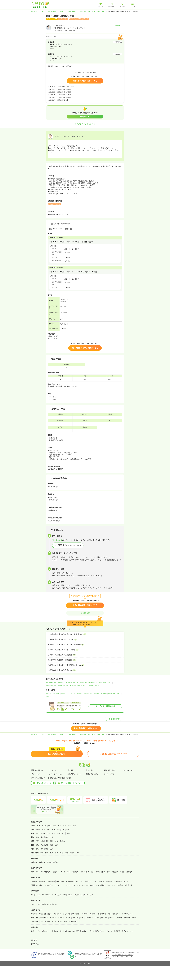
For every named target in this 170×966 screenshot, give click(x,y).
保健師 (49, 862)
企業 (131, 885)
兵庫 (47, 841)
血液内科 (85, 914)
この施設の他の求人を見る (85, 124)
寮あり (92, 931)
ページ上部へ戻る (85, 613)
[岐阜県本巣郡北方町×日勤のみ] (85, 670)
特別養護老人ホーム (114, 693)
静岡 (47, 837)
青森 (49, 825)
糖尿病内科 (102, 914)
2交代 (33, 904)
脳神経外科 (44, 918)
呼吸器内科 (57, 914)
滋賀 (51, 841)
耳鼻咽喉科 (89, 918)
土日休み (55, 931)
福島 (74, 825)
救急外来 (56, 872)
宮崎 (66, 853)
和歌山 (62, 841)
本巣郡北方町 (72, 11)
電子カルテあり (127, 931)
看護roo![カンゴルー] (37, 11)
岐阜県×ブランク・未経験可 (88, 682)
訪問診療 (115, 872)
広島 (37, 845)
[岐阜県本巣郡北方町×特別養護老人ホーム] (85, 665)
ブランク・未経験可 (76, 693)
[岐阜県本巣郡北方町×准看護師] (85, 660)
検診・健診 (95, 872)
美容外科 (34, 914)
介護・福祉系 (88, 693)
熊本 (56, 853)
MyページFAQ (109, 774)
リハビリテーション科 (48, 921)
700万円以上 (78, 895)
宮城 (59, 825)
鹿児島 (72, 853)
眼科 (82, 918)
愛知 (37, 837)
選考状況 (71, 770)
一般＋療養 (51, 881)
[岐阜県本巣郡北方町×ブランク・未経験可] (85, 644)
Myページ (52, 770)
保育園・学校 (105, 872)
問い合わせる (57, 540)
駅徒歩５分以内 (65, 931)
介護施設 (109, 881)
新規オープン (35, 931)
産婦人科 (75, 918)
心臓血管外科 (127, 914)
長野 (67, 829)
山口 (56, 845)
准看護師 (104, 693)
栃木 (63, 833)
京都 (42, 841)
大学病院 (42, 881)
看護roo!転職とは (37, 770)
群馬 (68, 833)
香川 (42, 849)
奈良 (56, 841)
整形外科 (53, 918)
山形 (69, 825)
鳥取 (47, 845)
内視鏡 (122, 872)
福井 (58, 829)
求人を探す (90, 770)
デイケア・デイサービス (66, 885)
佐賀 (46, 853)
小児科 (68, 918)
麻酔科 (134, 918)
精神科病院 (70, 881)
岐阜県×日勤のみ (94, 685)
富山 (48, 829)
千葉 (53, 833)
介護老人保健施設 (37, 885)
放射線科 (127, 918)
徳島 (37, 849)
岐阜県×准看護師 (63, 685)
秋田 (64, 825)
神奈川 (43, 833)
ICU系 (63, 872)
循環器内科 (76, 914)
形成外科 (61, 918)
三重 (51, 837)
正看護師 (96, 693)
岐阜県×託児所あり (72, 682)
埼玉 (48, 833)
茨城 (58, 833)
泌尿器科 (104, 918)
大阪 (37, 841)
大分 (61, 853)
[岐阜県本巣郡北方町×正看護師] (85, 654)
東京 (37, 833)
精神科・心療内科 (115, 918)
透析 (68, 872)
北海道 (44, 825)
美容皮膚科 (43, 914)
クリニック (79, 881)
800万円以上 (88, 895)
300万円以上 (35, 895)
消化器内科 (67, 914)
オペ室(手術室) (46, 872)
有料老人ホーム (50, 885)
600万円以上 (67, 895)
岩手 (54, 825)
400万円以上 (46, 895)
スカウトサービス (55, 774)
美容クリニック (90, 881)
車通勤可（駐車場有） (53, 693)
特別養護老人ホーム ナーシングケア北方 (92, 11)
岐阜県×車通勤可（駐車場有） (55, 682)
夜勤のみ (53, 904)
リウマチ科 (35, 921)
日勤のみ (48, 696)
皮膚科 (97, 918)
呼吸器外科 (116, 914)
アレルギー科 (62, 921)
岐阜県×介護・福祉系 (105, 682)
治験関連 (129, 872)
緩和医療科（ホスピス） (77, 921)
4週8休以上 (46, 931)
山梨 (63, 829)
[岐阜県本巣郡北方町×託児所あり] (85, 639)
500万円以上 (56, 895)
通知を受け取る (85, 117)
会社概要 (34, 940)
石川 (53, 829)
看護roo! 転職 (51, 11)
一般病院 (34, 881)
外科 (109, 914)
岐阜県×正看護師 (51, 685)
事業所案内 (35, 944)
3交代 (39, 904)
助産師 (55, 862)
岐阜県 (62, 11)
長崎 (51, 853)
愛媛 (47, 849)
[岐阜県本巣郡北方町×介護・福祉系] (85, 649)
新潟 (43, 829)
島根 (51, 845)
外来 (37, 872)
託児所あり (64, 693)
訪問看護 (75, 872)
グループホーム (82, 885)
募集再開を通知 (113, 719)
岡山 (42, 845)
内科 (49, 914)
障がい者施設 (100, 885)
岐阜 (42, 837)
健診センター (112, 885)
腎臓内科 (93, 914)
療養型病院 (60, 881)
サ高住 (92, 885)
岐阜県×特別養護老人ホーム (78, 685)
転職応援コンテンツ (75, 774)
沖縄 (77, 853)
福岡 (41, 853)
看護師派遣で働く (92, 774)
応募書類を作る (109, 770)
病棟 (32, 872)
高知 (51, 849)
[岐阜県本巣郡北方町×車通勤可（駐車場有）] (85, 634)
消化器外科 (35, 918)
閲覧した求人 (35, 774)
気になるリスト (128, 770)
